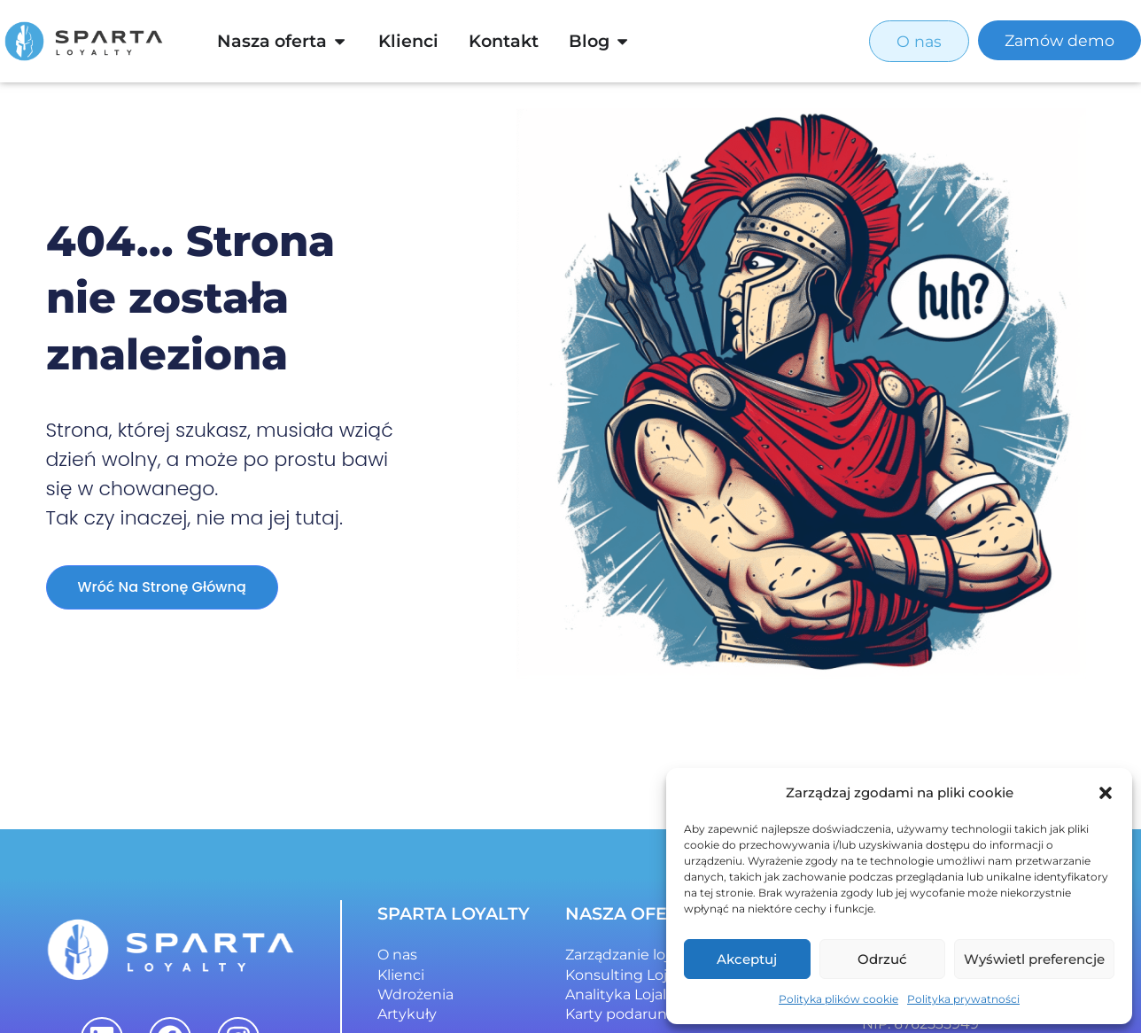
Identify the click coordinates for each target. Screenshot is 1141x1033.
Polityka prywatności (963, 999)
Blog (589, 40)
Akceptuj (747, 959)
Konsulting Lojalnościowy (655, 975)
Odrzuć (882, 959)
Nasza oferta (272, 40)
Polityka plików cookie (838, 999)
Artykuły (407, 1014)
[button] (1105, 793)
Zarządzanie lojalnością (645, 954)
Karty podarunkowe (635, 1014)
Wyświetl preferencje (1034, 959)
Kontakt (504, 40)
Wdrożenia (415, 994)
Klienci (408, 40)
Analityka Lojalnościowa (649, 994)
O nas (397, 954)
